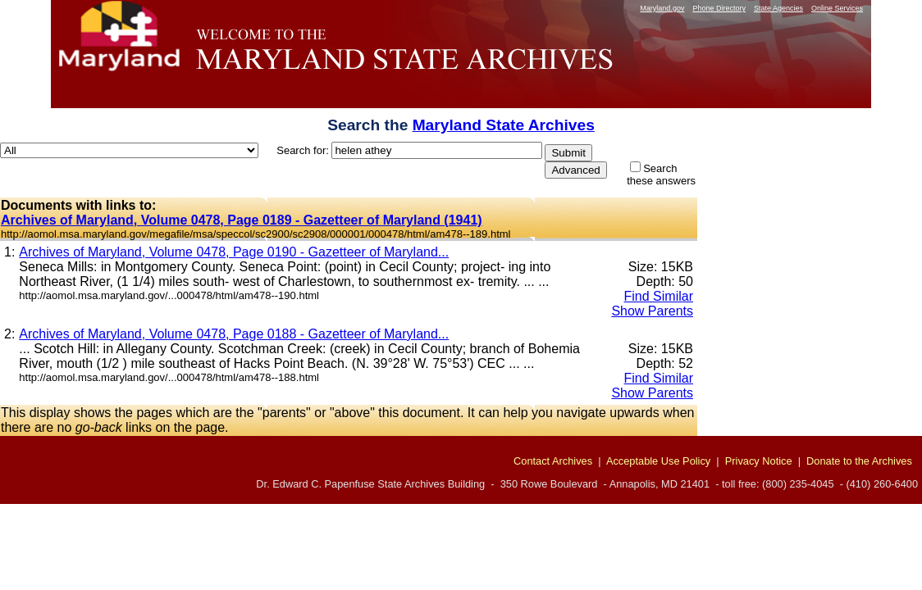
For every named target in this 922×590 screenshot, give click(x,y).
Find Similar (658, 296)
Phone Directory (719, 8)
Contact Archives (552, 461)
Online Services (837, 8)
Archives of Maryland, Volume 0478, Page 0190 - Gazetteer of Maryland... (234, 252)
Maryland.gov (662, 8)
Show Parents (652, 311)
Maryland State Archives (504, 125)
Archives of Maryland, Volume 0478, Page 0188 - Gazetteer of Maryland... (234, 334)
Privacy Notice (758, 461)
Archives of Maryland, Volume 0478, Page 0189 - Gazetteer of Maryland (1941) (241, 220)
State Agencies (778, 8)
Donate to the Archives (859, 461)
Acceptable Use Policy (658, 461)
